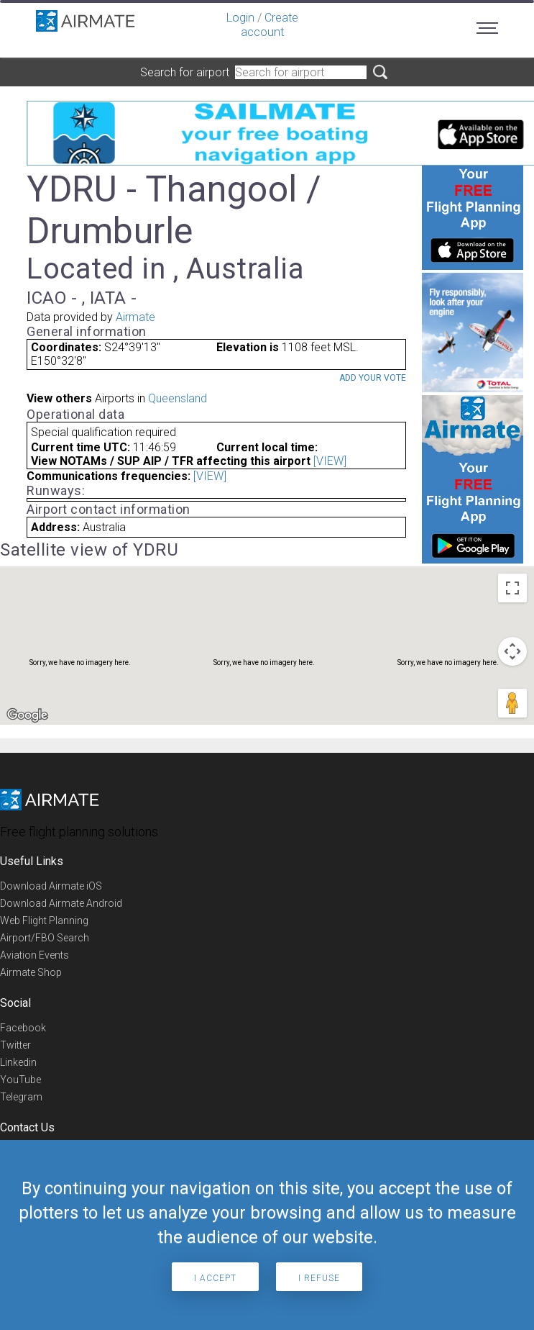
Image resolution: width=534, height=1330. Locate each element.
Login (240, 17)
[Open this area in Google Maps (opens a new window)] (27, 715)
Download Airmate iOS (51, 886)
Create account (269, 25)
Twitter (15, 1045)
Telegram (21, 1097)
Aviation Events (34, 955)
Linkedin (18, 1062)
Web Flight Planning (44, 920)
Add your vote (372, 378)
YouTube (20, 1079)
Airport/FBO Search (44, 938)
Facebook (23, 1027)
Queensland (177, 398)
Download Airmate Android (61, 903)
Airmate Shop (31, 972)
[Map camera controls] (512, 651)
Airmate (135, 317)
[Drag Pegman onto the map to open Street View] (512, 703)
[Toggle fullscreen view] (512, 588)
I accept (215, 1278)
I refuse (319, 1278)
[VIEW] (329, 461)
